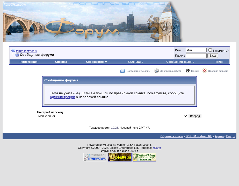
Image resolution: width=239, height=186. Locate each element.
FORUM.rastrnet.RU (199, 136)
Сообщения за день (180, 61)
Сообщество (96, 61)
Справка (61, 61)
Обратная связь (172, 136)
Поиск (219, 61)
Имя (177, 50)
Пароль (180, 55)
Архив (219, 136)
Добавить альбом (170, 70)
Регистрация (29, 61)
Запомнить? (218, 50)
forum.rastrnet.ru (26, 50)
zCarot (157, 147)
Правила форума (218, 70)
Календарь (135, 61)
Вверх (230, 136)
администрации (62, 97)
